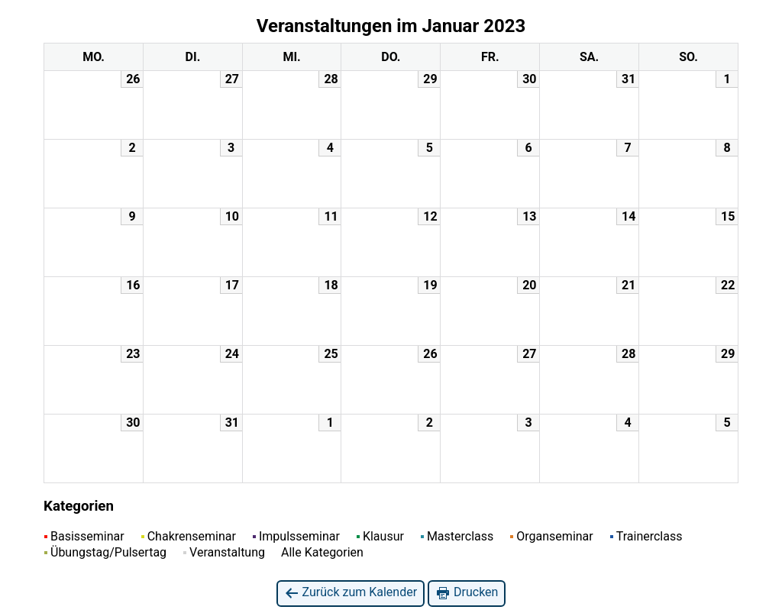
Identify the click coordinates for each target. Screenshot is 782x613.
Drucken (466, 593)
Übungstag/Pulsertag (105, 552)
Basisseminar (84, 536)
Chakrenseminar (188, 536)
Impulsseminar (296, 536)
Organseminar (551, 536)
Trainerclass (646, 536)
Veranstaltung (224, 552)
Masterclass (457, 536)
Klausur (380, 536)
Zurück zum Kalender (351, 593)
